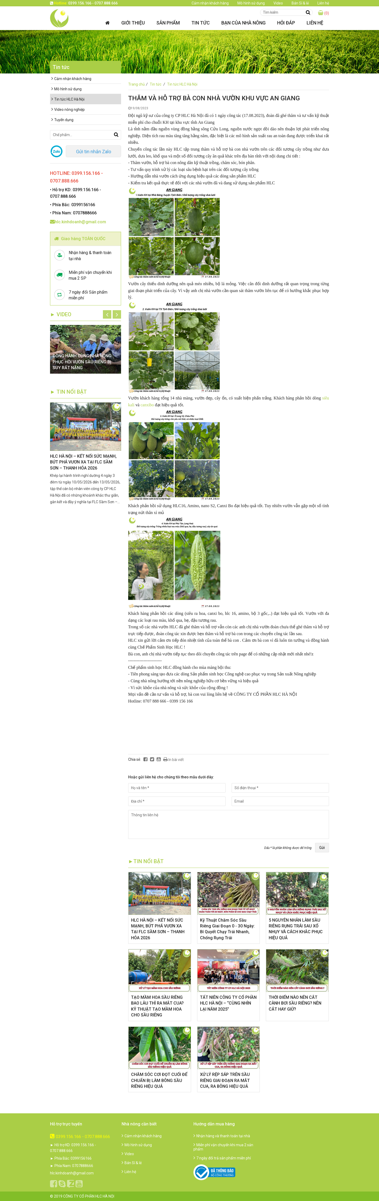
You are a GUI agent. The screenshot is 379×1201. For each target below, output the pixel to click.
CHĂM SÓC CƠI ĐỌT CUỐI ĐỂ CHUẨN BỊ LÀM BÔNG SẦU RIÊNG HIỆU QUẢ (159, 1080)
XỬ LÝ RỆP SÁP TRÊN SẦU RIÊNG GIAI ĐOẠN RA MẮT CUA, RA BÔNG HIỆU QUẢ (225, 1080)
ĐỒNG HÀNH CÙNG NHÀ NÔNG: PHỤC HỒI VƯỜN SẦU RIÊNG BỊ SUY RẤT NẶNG (82, 361)
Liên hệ (323, 3)
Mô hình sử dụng (251, 3)
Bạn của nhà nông (243, 23)
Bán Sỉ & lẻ (300, 3)
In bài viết (173, 759)
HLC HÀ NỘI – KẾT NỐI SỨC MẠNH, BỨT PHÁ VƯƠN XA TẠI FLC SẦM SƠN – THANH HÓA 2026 (83, 462)
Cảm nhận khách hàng (210, 3)
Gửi (322, 848)
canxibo (147, 405)
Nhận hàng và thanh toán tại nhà (221, 1136)
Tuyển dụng (62, 120)
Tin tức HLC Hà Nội (182, 84)
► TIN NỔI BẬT (68, 392)
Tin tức (200, 23)
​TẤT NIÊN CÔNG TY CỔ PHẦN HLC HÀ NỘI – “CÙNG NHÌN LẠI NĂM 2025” (228, 1003)
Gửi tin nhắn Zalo (93, 151)
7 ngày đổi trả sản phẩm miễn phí (222, 1158)
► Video (60, 314)
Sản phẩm (168, 23)
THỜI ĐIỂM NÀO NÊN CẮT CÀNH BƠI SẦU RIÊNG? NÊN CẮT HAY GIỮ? (295, 1003)
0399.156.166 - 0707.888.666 (80, 1136)
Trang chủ (138, 84)
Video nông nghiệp (68, 109)
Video (278, 3)
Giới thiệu (133, 23)
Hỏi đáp (286, 23)
